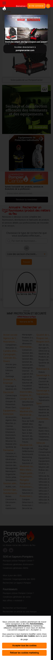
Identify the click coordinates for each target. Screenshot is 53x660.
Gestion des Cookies (25, 636)
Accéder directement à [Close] (25, 49)
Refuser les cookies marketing (24, 652)
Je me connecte (36, 5)
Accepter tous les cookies (24, 645)
